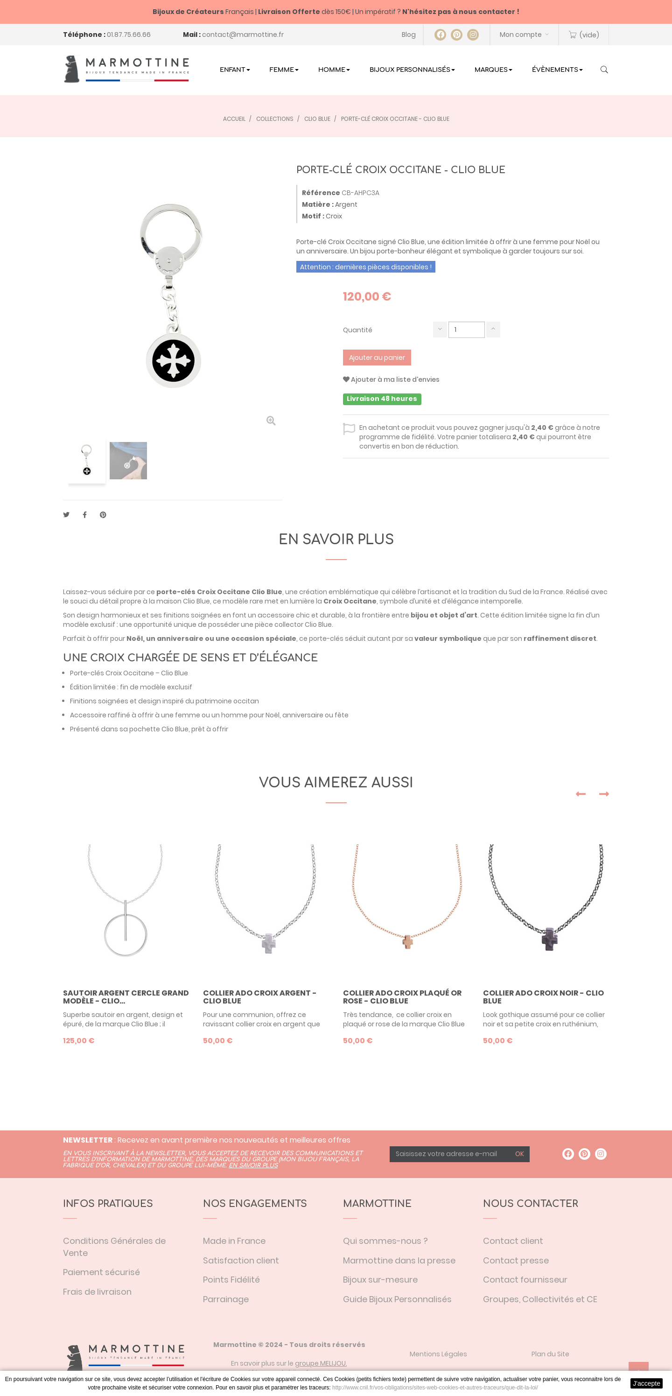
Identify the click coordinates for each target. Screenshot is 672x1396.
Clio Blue (267, 591)
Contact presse (516, 1260)
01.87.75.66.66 (129, 34)
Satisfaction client (241, 1260)
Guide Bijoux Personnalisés (397, 1299)
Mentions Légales (438, 1354)
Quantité (357, 330)
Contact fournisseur (525, 1279)
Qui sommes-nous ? (385, 1241)
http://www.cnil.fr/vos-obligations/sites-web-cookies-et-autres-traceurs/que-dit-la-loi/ (435, 1387)
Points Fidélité (231, 1279)
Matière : (318, 204)
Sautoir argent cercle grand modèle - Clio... (126, 997)
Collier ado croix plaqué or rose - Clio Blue (402, 997)
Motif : (313, 216)
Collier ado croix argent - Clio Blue (260, 997)
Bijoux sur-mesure (380, 1279)
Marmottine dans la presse (399, 1260)
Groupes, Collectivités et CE (540, 1299)
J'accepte (646, 1383)
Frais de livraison (97, 1292)
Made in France (234, 1241)
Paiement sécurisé (101, 1272)
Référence (321, 192)
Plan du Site (550, 1354)
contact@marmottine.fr (243, 34)
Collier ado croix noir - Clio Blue (543, 997)
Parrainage (226, 1299)
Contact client (513, 1241)
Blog (409, 34)
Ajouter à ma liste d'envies (391, 379)
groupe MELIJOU (320, 1363)
